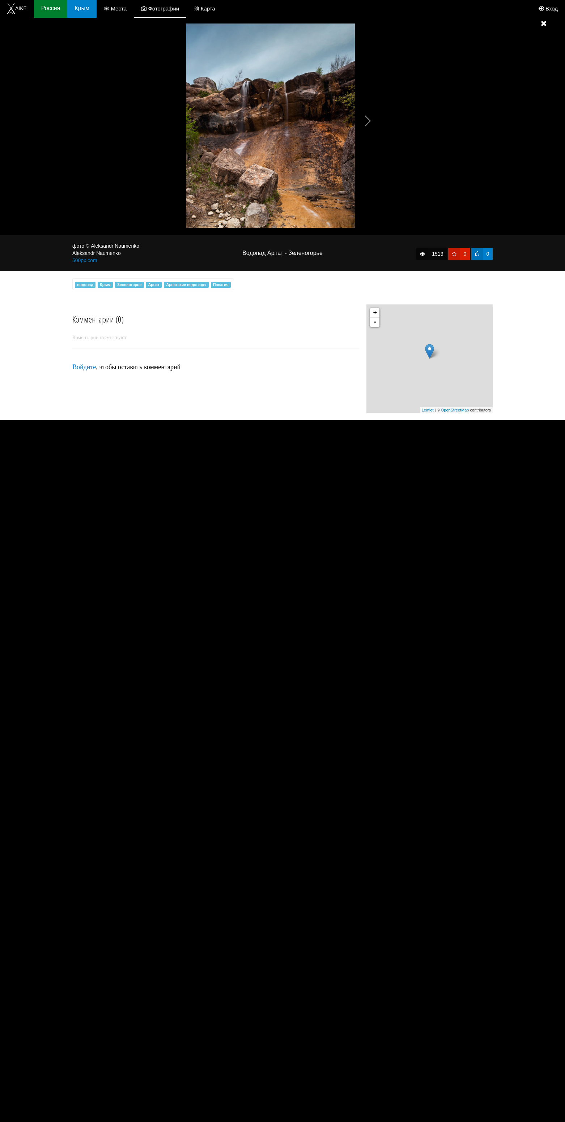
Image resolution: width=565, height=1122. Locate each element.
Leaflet (428, 410)
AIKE (17, 8)
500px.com (84, 260)
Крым (82, 8)
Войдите (84, 367)
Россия (50, 8)
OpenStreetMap (455, 410)
